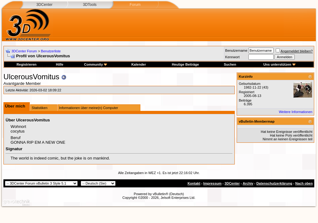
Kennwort (232, 57)
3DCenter (44, 4)
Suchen (230, 64)
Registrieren (26, 64)
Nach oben (304, 183)
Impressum (212, 183)
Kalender (138, 64)
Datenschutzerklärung (274, 183)
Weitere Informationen (295, 112)
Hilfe (59, 64)
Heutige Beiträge (185, 64)
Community (95, 64)
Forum (134, 4)
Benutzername (236, 50)
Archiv (248, 183)
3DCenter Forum (24, 51)
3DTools (90, 4)
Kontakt (194, 183)
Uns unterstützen (279, 64)
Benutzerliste (51, 51)
